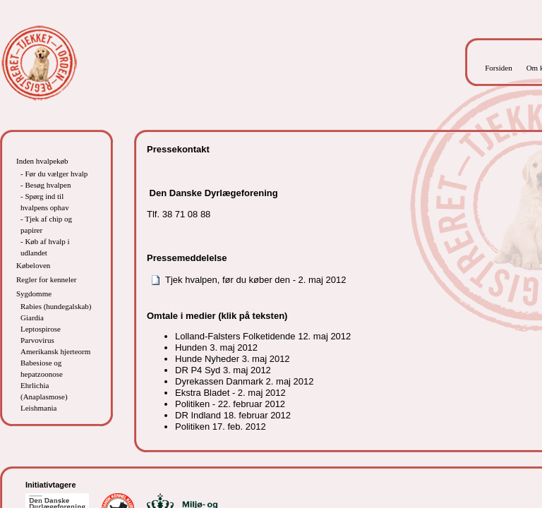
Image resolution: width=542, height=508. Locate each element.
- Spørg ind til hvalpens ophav (44, 202)
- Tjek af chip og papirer (46, 224)
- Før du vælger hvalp (54, 173)
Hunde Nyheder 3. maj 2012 (232, 358)
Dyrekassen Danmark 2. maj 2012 (244, 381)
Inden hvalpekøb (42, 161)
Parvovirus (37, 340)
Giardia (32, 317)
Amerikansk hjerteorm (55, 351)
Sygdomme (34, 293)
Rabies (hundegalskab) (56, 306)
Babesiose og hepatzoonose (41, 368)
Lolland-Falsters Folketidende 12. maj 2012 (263, 336)
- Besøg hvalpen (45, 185)
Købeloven (33, 265)
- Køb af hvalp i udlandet (45, 247)
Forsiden (498, 68)
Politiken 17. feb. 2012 (220, 426)
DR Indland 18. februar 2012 (233, 415)
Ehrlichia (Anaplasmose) (44, 391)
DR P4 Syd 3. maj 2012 (223, 370)
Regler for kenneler (46, 279)
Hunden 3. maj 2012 (216, 347)
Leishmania (38, 408)
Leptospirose (40, 329)
